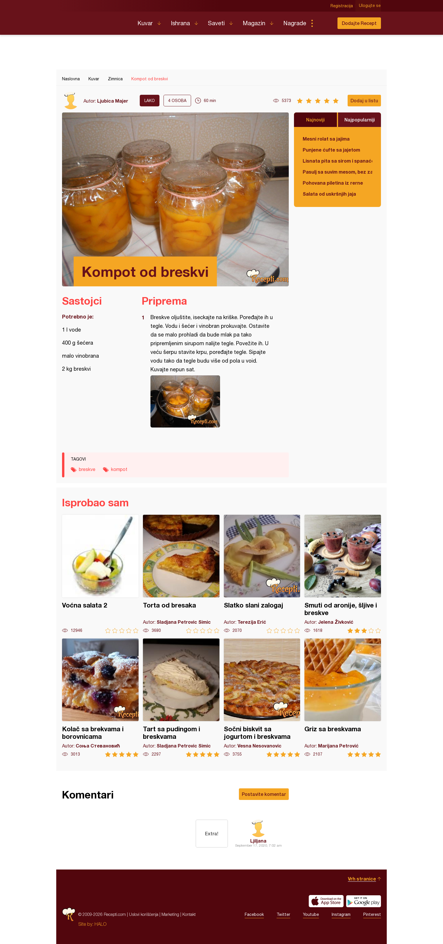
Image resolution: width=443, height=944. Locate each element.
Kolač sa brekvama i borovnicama (100, 698)
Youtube (311, 914)
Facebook (254, 914)
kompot (119, 469)
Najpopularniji (359, 119)
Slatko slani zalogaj (262, 574)
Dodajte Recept (359, 23)
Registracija (342, 5)
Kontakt (189, 914)
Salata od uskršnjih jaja (329, 194)
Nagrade (294, 23)
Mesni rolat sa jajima (326, 138)
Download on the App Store (326, 901)
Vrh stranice (362, 878)
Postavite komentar (264, 794)
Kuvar (145, 23)
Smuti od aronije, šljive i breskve (342, 574)
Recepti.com (95, 21)
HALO (100, 924)
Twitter (283, 914)
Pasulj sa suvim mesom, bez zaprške (337, 171)
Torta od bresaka (181, 574)
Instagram (341, 914)
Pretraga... (323, 23)
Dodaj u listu (364, 100)
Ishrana (180, 23)
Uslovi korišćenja (143, 914)
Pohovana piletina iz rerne (333, 182)
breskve (87, 469)
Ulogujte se (370, 5)
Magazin (254, 23)
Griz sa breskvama (342, 698)
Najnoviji (315, 119)
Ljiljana (258, 840)
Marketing (170, 914)
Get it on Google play (363, 901)
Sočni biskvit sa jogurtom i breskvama (262, 698)
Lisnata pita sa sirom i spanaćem (337, 160)
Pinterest (372, 914)
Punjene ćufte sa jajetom (331, 149)
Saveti (216, 23)
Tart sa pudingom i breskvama (181, 698)
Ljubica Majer (112, 100)
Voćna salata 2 (100, 574)
